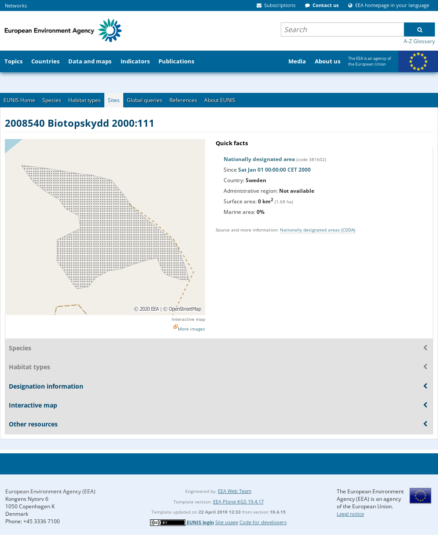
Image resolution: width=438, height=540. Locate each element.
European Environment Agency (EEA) (50, 491)
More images (191, 329)
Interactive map (188, 319)
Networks (16, 5)
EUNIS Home (19, 100)
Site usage (226, 522)
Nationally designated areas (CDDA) (317, 230)
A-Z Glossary (419, 41)
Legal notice (350, 514)
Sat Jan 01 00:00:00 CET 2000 (274, 169)
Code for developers (263, 522)
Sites (114, 100)
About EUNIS (220, 100)
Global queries (144, 100)
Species (51, 100)
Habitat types (84, 100)
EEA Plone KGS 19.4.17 (238, 501)
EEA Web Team (234, 491)
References (183, 100)
